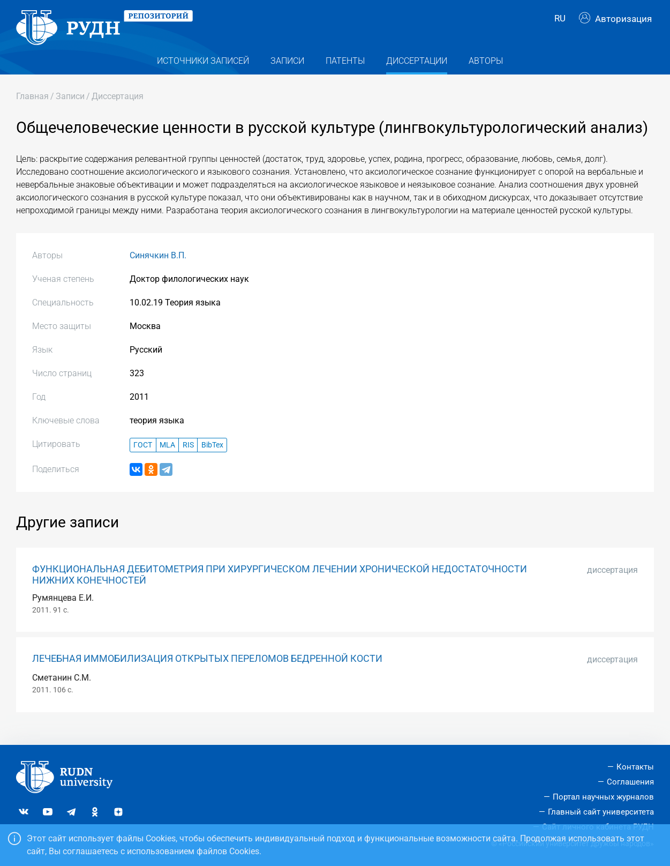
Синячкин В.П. (158, 267)
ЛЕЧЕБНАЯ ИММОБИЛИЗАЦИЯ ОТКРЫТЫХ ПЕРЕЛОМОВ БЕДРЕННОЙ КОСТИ (207, 670)
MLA (167, 456)
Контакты (635, 767)
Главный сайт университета (601, 812)
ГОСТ (142, 456)
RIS (188, 456)
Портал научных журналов (603, 797)
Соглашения (630, 782)
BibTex (212, 456)
